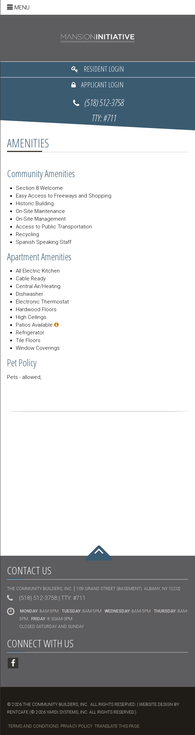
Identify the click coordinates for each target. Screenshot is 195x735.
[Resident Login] (97, 69)
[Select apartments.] (56, 325)
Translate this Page (117, 726)
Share (97, 389)
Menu (22, 7)
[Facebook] (13, 663)
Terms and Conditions (33, 726)
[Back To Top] (98, 557)
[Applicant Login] (97, 85)
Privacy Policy (76, 726)
